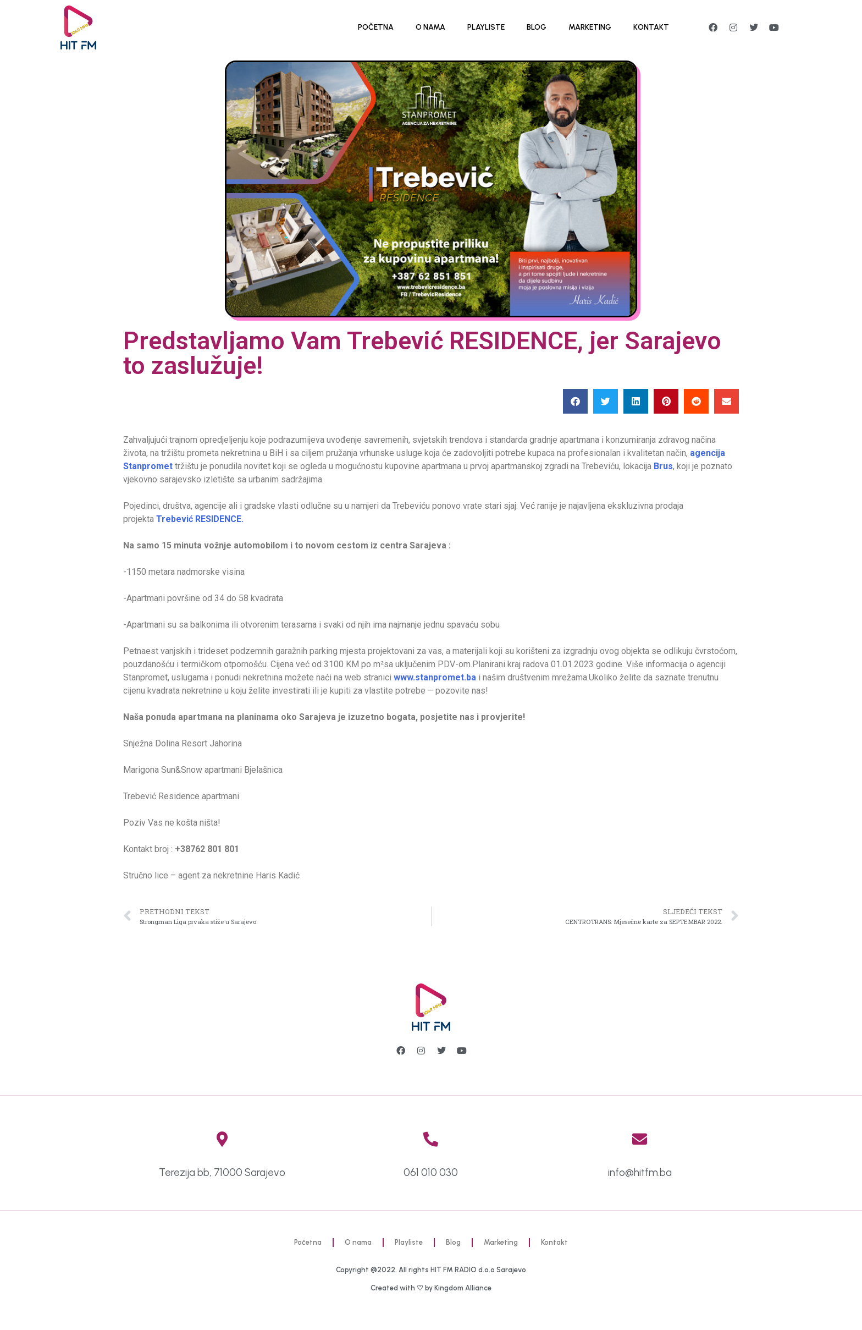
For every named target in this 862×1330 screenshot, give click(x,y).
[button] (575, 401)
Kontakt (651, 27)
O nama (430, 27)
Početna (376, 27)
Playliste (486, 27)
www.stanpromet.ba (435, 677)
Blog (536, 27)
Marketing (589, 27)
